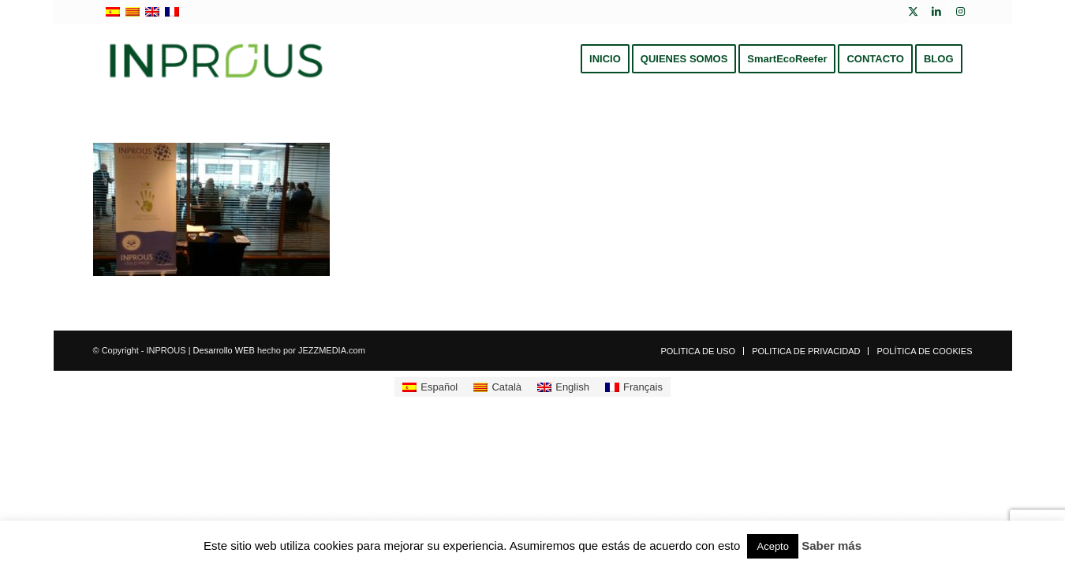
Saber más (831, 545)
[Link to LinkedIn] (936, 12)
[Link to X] (913, 12)
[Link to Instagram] (961, 12)
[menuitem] (605, 59)
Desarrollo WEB (224, 350)
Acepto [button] (772, 546)
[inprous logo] (216, 59)
